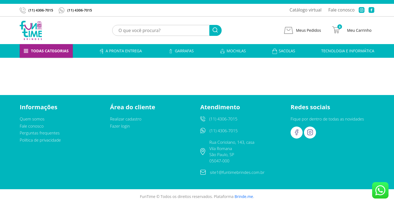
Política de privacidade (40, 140)
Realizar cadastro (125, 119)
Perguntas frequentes (40, 133)
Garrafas (181, 51)
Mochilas (233, 51)
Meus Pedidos (308, 30)
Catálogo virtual (305, 10)
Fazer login (120, 126)
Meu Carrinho (359, 30)
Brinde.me (243, 196)
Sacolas (283, 51)
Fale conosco (341, 10)
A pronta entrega (120, 51)
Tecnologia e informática (347, 50)
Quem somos (32, 119)
